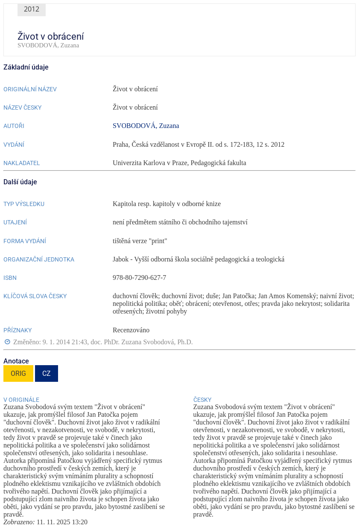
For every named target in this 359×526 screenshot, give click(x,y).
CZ (46, 373)
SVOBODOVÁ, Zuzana (146, 125)
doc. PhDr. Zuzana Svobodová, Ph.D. (141, 342)
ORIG (18, 373)
